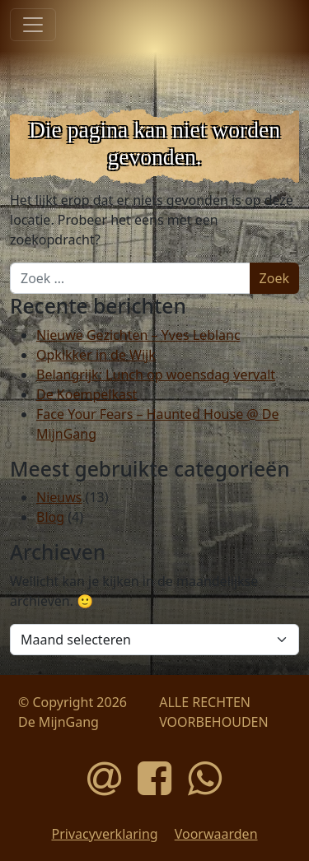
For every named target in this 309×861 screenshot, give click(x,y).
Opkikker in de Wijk (96, 355)
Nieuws (59, 497)
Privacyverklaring (104, 834)
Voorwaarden (216, 834)
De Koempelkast (86, 394)
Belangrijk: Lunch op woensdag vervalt (155, 374)
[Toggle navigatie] (33, 24)
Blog (50, 517)
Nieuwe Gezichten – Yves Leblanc (138, 335)
